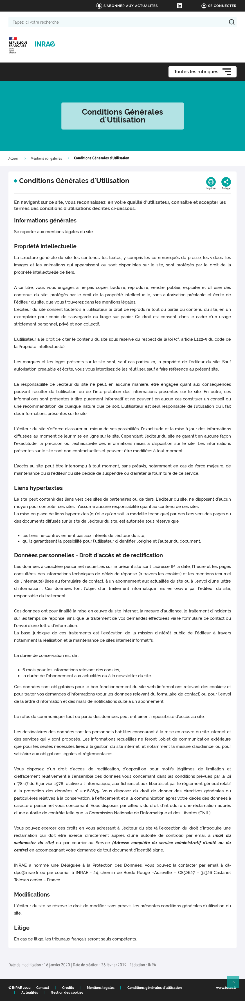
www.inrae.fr (226, 988)
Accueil (13, 158)
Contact (42, 988)
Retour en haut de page (235, 984)
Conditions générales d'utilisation (154, 988)
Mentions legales (100, 988)
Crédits (68, 988)
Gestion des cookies (67, 993)
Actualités (29, 993)
